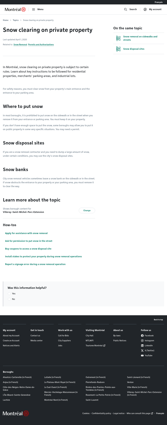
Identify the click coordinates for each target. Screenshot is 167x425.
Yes (13, 293)
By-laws (116, 335)
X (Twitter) (147, 350)
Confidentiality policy (101, 413)
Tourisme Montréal (94, 345)
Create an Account (11, 340)
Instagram (147, 340)
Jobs (60, 345)
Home (5, 20)
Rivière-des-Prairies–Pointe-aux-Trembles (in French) (101, 388)
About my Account (11, 335)
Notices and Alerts (11, 345)
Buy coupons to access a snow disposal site (28, 248)
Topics (16, 20)
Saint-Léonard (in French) (138, 377)
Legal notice (118, 413)
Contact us (35, 335)
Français (159, 2)
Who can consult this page (138, 413)
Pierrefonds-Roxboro (95, 382)
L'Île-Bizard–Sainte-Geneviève (16, 395)
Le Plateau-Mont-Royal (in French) (59, 382)
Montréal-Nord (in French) (56, 400)
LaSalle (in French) (52, 377)
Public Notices (119, 340)
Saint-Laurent (92, 400)
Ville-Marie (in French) (137, 387)
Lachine (6, 400)
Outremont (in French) (96, 377)
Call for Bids (63, 335)
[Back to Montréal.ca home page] (15, 9)
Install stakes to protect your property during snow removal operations (43, 256)
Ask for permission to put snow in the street (28, 241)
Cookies (86, 413)
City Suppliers (64, 340)
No (13, 299)
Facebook (147, 335)
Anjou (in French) (10, 382)
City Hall (89, 335)
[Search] (130, 9)
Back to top (158, 320)
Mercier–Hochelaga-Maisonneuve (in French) (61, 393)
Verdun (130, 382)
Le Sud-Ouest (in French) (55, 387)
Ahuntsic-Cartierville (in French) (17, 377)
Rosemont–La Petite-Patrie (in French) (103, 395)
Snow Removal (20, 44)
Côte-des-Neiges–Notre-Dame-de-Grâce (19, 388)
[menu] (38, 9)
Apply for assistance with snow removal (26, 233)
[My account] (152, 9)
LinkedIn (147, 345)
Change (87, 210)
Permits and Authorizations (41, 44)
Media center (37, 340)
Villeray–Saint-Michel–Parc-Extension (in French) (144, 393)
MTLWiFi (90, 340)
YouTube (146, 355)
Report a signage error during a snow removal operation (35, 264)
